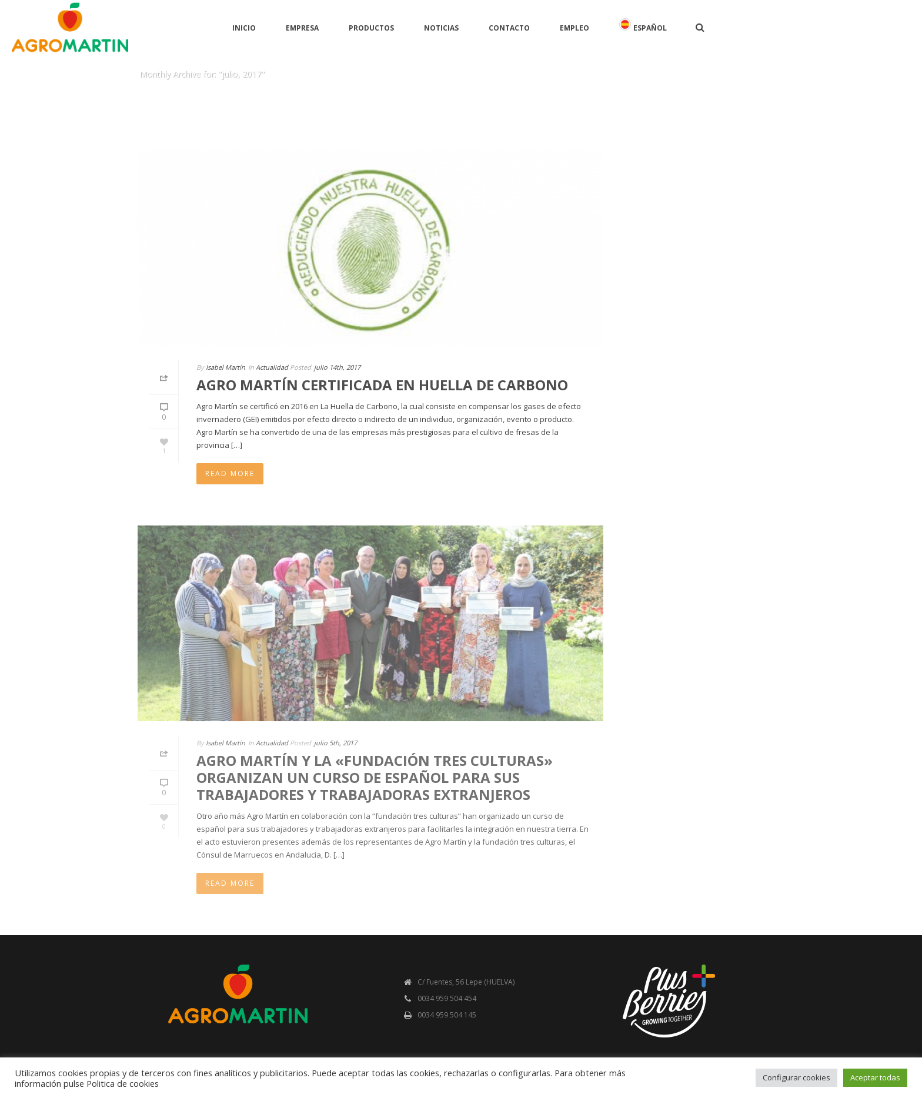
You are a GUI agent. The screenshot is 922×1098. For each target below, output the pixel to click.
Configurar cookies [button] (796, 1077)
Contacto (509, 28)
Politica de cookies (122, 1083)
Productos (371, 28)
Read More (230, 473)
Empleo (574, 28)
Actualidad (272, 367)
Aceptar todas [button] (875, 1077)
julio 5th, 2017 (335, 742)
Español (643, 25)
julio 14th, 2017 (337, 367)
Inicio (244, 28)
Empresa (302, 28)
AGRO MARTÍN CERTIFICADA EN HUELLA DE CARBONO (382, 384)
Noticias (441, 28)
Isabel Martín (225, 367)
